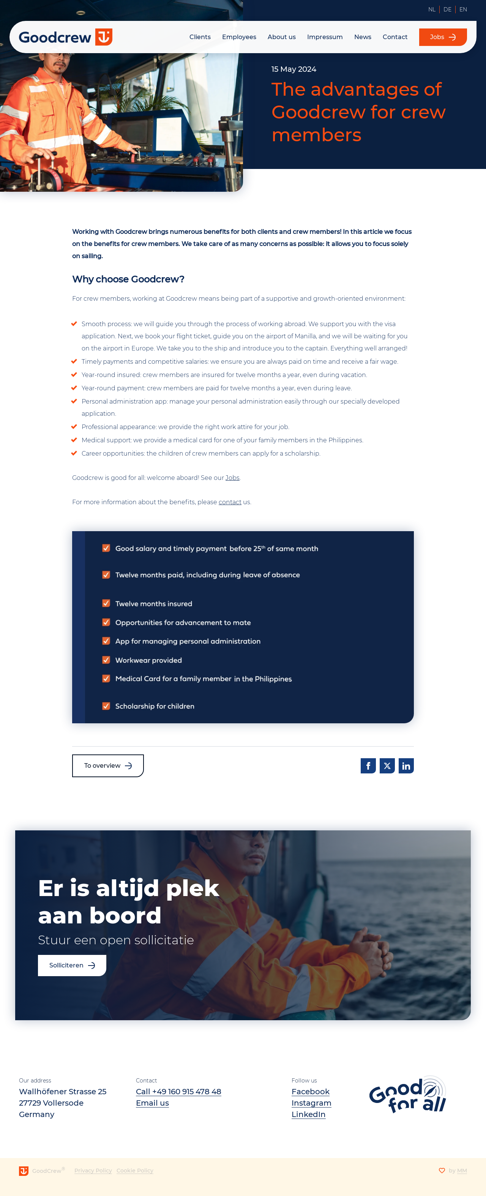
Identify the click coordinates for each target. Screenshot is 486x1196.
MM (462, 1170)
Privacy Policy (93, 1170)
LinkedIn (309, 1114)
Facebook (311, 1091)
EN (463, 9)
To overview (102, 765)
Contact (395, 37)
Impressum (325, 37)
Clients (200, 37)
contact (230, 502)
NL (432, 9)
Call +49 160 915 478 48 (178, 1091)
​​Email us (152, 1103)
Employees (239, 37)
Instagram (311, 1103)
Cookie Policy (135, 1170)
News (362, 37)
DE (447, 9)
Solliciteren (66, 965)
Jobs (436, 37)
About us (282, 37)
